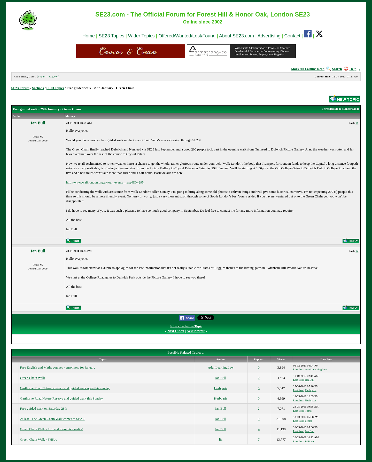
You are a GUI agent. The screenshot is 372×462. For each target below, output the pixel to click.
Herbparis (220, 388)
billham (309, 441)
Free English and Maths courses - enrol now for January (57, 367)
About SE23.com (236, 35)
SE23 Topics (111, 35)
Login (41, 76)
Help (350, 69)
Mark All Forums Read (307, 69)
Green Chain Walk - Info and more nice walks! (51, 429)
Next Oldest (175, 331)
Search (334, 69)
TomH (308, 410)
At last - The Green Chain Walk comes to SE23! (52, 419)
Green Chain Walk (32, 378)
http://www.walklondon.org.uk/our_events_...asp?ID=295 (105, 182)
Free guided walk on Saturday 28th (43, 408)
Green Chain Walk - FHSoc (38, 439)
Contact (292, 35)
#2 (356, 250)
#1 (356, 122)
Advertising (269, 35)
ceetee (308, 420)
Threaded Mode (331, 108)
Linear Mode (351, 108)
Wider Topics (141, 35)
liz (220, 439)
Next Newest (196, 331)
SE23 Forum (20, 88)
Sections (38, 88)
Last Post (298, 369)
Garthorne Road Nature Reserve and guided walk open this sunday (65, 388)
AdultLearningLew (221, 367)
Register (53, 76)
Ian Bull (38, 123)
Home (88, 35)
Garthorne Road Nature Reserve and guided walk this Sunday (61, 398)
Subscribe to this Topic (186, 326)
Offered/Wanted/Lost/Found (186, 35)
